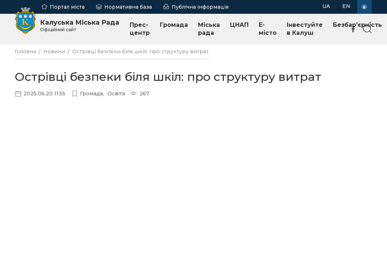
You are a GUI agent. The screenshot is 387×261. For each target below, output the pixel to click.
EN (346, 6)
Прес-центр (140, 28)
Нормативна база (128, 7)
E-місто (268, 28)
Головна (25, 51)
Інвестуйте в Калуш (305, 28)
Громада (174, 24)
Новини (54, 51)
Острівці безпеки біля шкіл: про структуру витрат (140, 51)
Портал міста (67, 7)
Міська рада (209, 28)
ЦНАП (239, 24)
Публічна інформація (200, 7)
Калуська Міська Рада (79, 25)
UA (326, 6)
